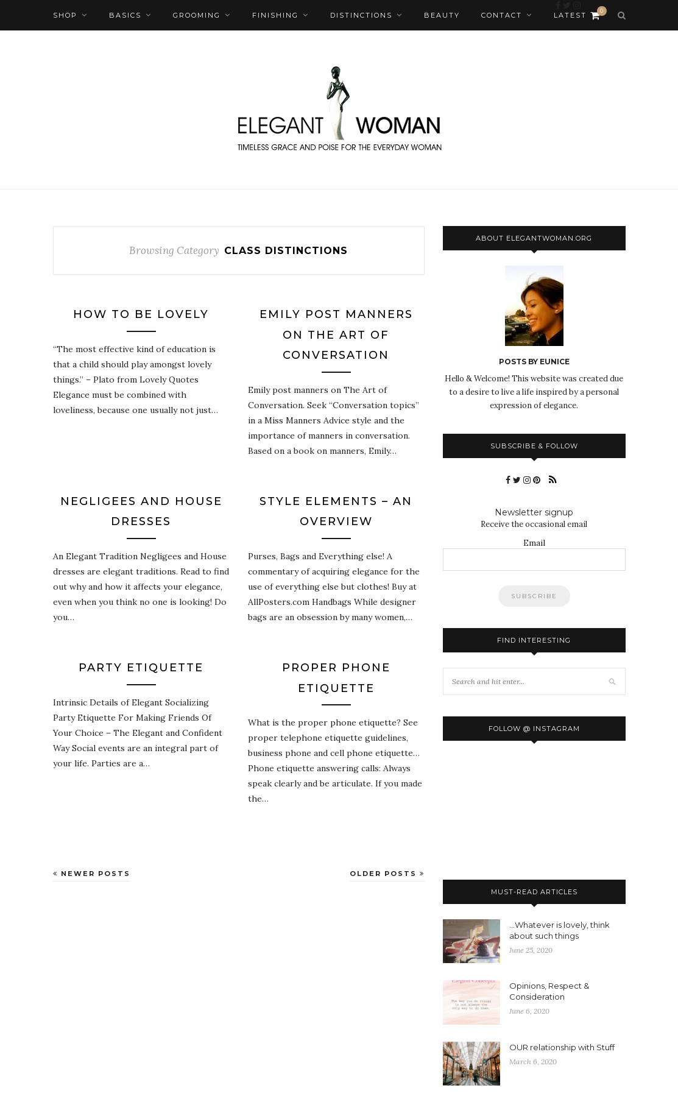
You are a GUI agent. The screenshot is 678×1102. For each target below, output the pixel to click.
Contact (501, 15)
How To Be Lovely (141, 314)
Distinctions (361, 15)
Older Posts (387, 873)
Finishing (275, 15)
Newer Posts (91, 873)
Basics (125, 15)
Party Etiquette (141, 667)
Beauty (442, 15)
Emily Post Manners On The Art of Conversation (336, 335)
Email (534, 542)
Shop (65, 15)
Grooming (197, 15)
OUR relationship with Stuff (562, 1047)
